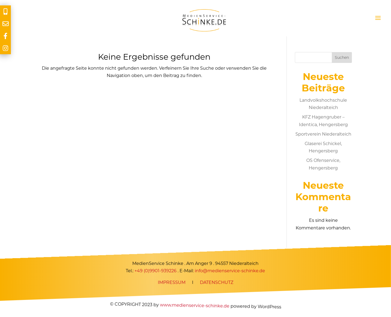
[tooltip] (5, 11)
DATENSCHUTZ (216, 282)
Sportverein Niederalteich (323, 134)
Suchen (342, 57)
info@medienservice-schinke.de (230, 270)
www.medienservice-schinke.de (194, 305)
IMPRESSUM (171, 282)
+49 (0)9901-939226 (156, 270)
